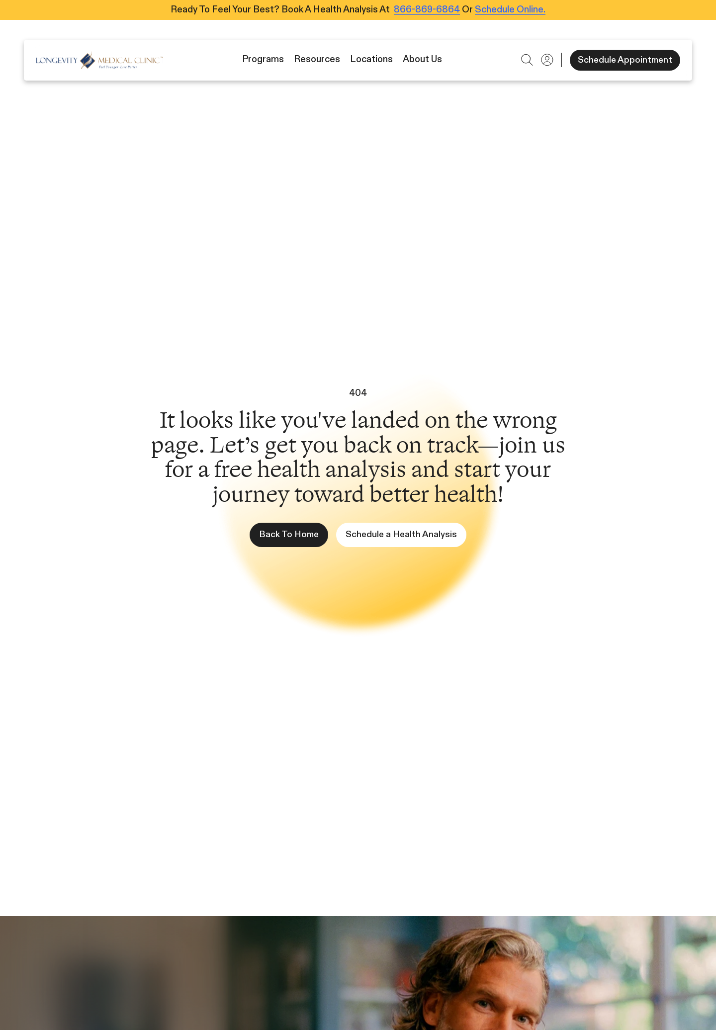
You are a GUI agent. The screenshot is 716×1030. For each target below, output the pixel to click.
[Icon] (99, 60)
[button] (527, 60)
